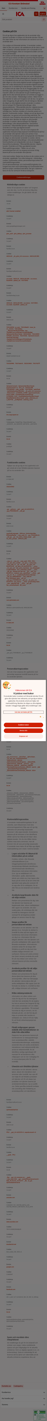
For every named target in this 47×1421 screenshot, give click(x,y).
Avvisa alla (23, 731)
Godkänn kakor (23, 725)
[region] (23, 710)
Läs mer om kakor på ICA (23, 712)
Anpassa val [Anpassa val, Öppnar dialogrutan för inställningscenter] (23, 736)
